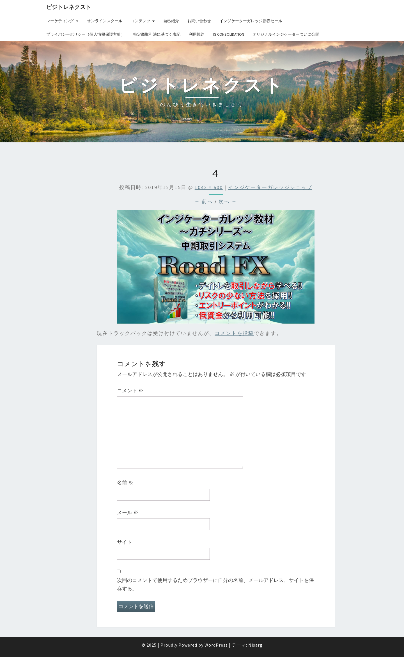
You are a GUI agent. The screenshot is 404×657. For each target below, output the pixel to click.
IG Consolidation (228, 34)
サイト (124, 542)
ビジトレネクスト (68, 6)
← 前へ (203, 201)
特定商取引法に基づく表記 (156, 34)
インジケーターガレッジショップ (270, 187)
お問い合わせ (199, 20)
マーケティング (60, 20)
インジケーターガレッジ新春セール (250, 20)
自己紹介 (171, 20)
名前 (125, 482)
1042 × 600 (209, 187)
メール (127, 512)
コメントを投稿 (234, 333)
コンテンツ (140, 20)
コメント (130, 390)
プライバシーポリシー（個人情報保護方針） (85, 34)
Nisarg (255, 645)
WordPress (216, 645)
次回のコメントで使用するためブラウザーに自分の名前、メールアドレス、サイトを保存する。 (215, 584)
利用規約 (197, 34)
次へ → (228, 201)
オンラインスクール (104, 20)
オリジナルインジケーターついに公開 (285, 34)
